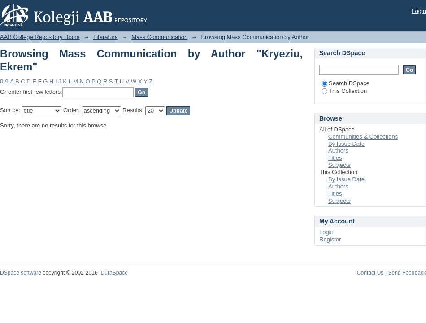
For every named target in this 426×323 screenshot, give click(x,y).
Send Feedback (407, 273)
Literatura (105, 37)
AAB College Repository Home (40, 37)
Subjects (339, 165)
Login (419, 11)
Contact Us (370, 273)
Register (330, 239)
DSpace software (20, 273)
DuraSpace (113, 273)
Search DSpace (345, 83)
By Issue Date (346, 143)
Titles (335, 157)
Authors (338, 150)
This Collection (344, 90)
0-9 (4, 81)
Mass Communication (159, 37)
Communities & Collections (363, 136)
